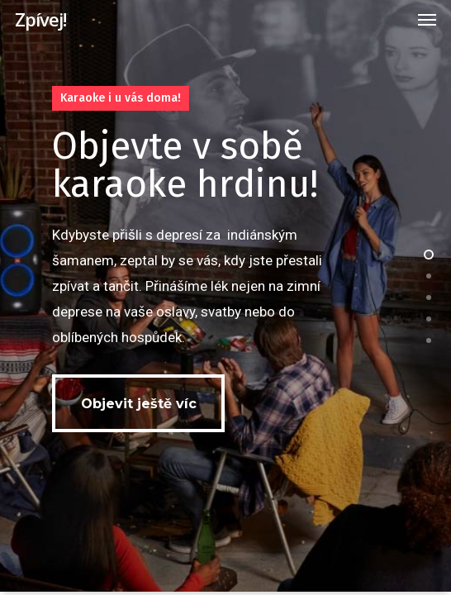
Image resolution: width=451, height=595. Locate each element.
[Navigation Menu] (427, 19)
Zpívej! (40, 19)
